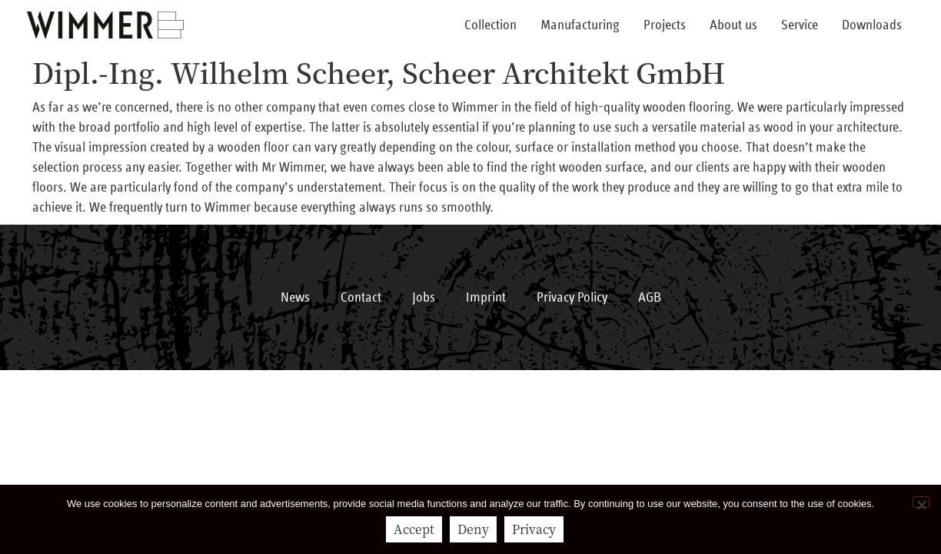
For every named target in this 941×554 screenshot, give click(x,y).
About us (733, 25)
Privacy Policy (572, 298)
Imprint (486, 298)
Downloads (872, 25)
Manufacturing (580, 25)
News (295, 298)
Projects (664, 25)
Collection (490, 25)
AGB (649, 298)
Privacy (534, 529)
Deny (473, 529)
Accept (414, 529)
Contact (361, 298)
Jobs (423, 298)
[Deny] (921, 502)
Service (799, 25)
